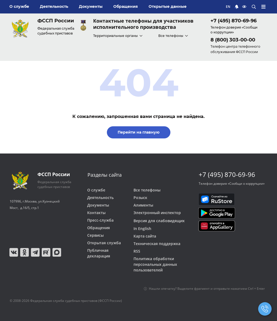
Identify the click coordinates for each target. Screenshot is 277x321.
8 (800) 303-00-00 (233, 40)
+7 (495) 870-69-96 (234, 21)
